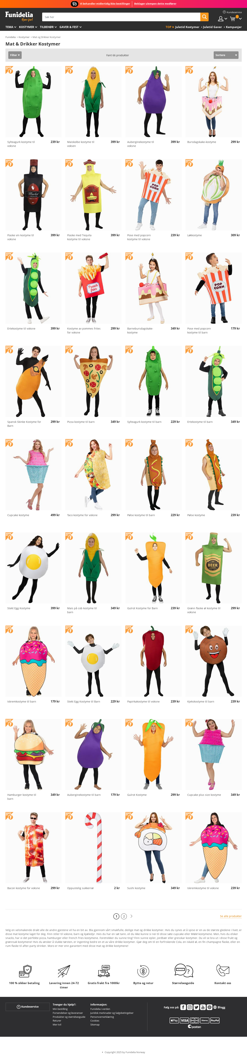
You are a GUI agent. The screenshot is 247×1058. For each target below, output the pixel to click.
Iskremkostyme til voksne (203, 888)
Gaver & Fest (69, 27)
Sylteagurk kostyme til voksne (21, 144)
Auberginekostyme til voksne (140, 144)
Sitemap (95, 1024)
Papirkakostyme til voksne (143, 701)
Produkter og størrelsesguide (69, 1017)
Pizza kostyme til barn (81, 422)
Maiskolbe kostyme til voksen (80, 144)
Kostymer (26, 27)
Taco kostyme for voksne (82, 515)
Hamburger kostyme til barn (21, 797)
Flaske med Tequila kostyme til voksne (79, 237)
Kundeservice (28, 1007)
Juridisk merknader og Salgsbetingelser (111, 1013)
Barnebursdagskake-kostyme (140, 330)
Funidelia (10, 37)
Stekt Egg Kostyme (18, 608)
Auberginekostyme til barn (84, 795)
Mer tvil (57, 1024)
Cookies (94, 1020)
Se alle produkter (231, 916)
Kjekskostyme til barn (200, 701)
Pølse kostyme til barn (141, 515)
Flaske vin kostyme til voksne (20, 237)
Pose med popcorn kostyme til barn (199, 330)
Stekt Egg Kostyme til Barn (83, 701)
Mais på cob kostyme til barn (82, 610)
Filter (13, 55)
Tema (9, 27)
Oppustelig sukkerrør (80, 888)
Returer (57, 1020)
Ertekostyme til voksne (21, 328)
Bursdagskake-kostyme (201, 142)
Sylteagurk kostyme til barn (144, 422)
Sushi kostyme (136, 888)
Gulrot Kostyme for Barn (142, 608)
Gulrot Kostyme (137, 795)
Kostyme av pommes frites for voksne (84, 330)
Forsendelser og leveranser (68, 1013)
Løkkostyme (194, 235)
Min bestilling (60, 1009)
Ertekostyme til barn (200, 422)
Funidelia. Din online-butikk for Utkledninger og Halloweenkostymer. (19, 17)
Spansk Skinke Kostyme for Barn (24, 424)
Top (168, 27)
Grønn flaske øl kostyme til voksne (203, 610)
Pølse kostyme (196, 515)
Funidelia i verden (100, 1009)
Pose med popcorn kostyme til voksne (139, 237)
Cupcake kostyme (18, 515)
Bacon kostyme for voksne (23, 888)
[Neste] (131, 916)
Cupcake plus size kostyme (204, 795)
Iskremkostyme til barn (21, 701)
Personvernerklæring (102, 1017)
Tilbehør (47, 27)
